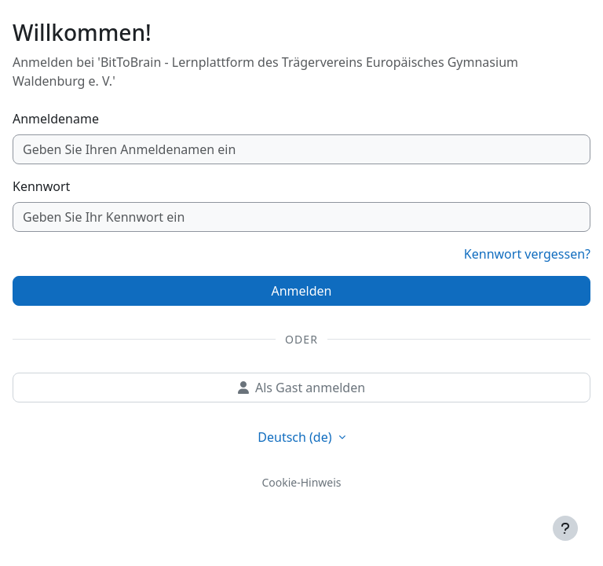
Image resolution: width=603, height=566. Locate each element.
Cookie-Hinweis (301, 482)
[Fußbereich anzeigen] (565, 528)
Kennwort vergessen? (527, 254)
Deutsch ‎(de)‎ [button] (296, 437)
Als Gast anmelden (301, 387)
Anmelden (302, 291)
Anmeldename (56, 118)
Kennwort (41, 186)
